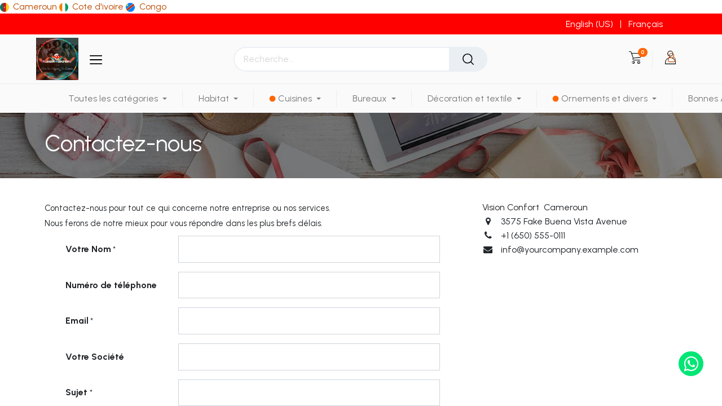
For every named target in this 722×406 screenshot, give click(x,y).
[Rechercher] (468, 59)
